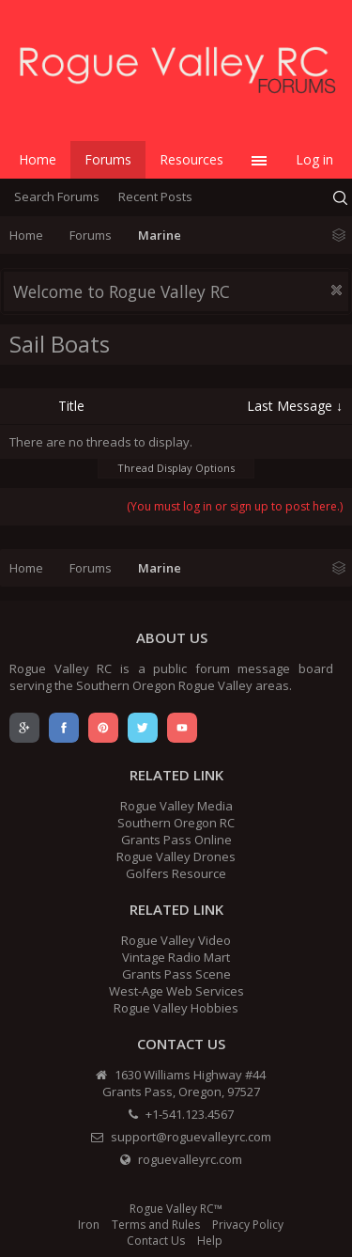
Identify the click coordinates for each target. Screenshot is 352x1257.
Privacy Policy (247, 1225)
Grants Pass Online (176, 839)
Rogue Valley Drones (176, 856)
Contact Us (156, 1241)
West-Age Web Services (176, 990)
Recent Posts (155, 196)
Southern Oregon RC (176, 822)
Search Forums (56, 196)
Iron (88, 1225)
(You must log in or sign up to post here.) (235, 506)
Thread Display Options (176, 468)
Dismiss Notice (336, 290)
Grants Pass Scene (176, 974)
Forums (107, 159)
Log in (314, 159)
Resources (191, 159)
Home (37, 159)
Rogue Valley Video (176, 940)
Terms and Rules (156, 1225)
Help (209, 1241)
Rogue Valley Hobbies (176, 1007)
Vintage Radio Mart (176, 957)
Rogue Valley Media (176, 805)
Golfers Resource (176, 873)
